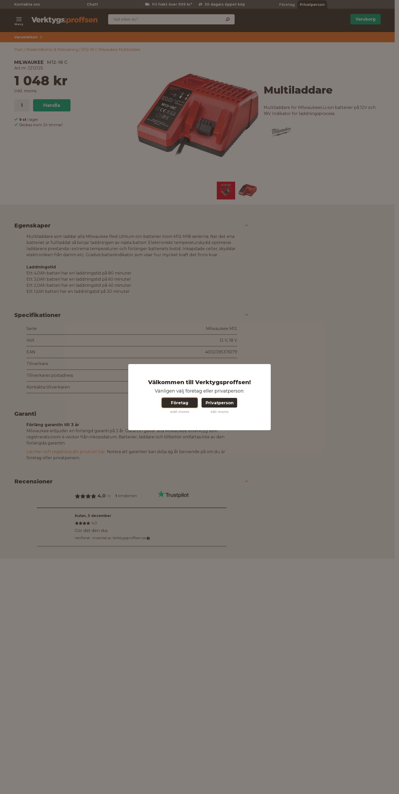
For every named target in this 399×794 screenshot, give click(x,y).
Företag (179, 402)
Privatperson (220, 402)
